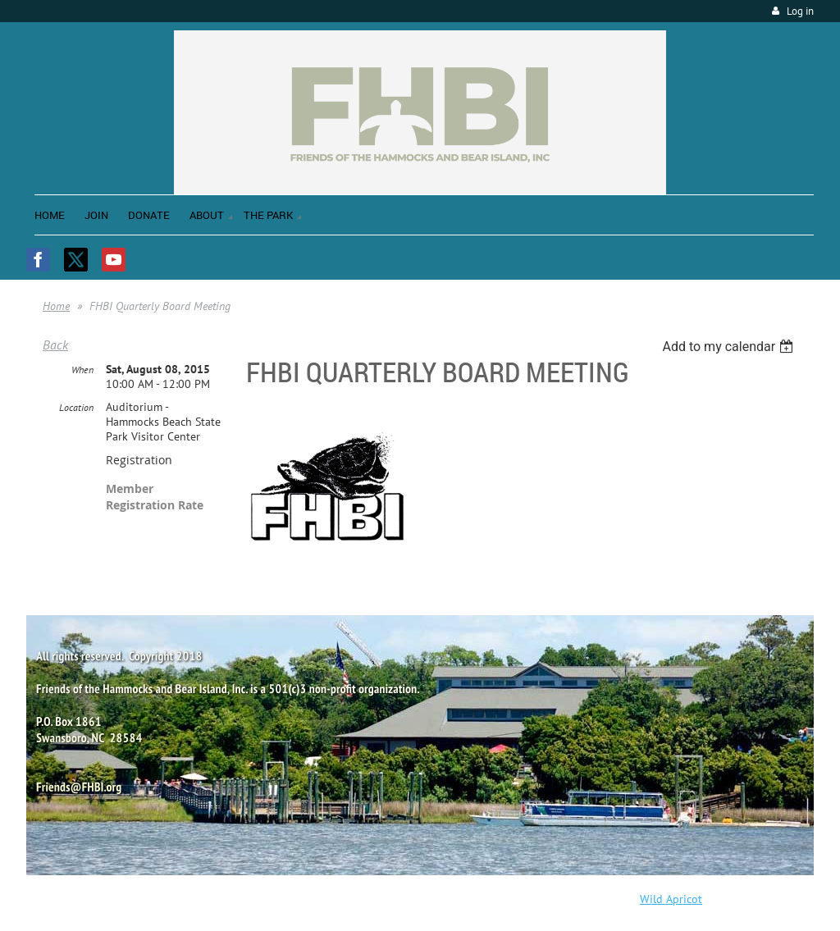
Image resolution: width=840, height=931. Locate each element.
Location (76, 407)
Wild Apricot (671, 899)
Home (56, 306)
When (82, 369)
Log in (800, 11)
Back (55, 344)
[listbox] (729, 346)
